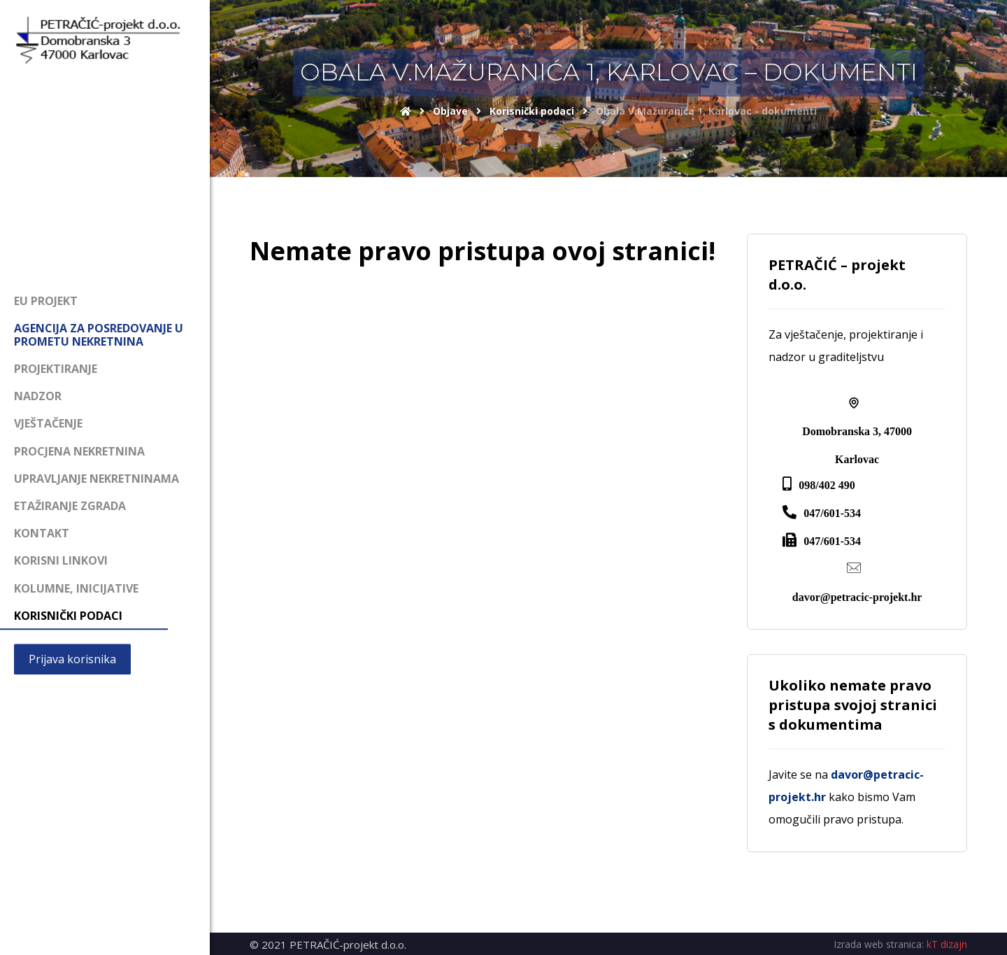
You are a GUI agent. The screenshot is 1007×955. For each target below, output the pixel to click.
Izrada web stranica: (879, 944)
